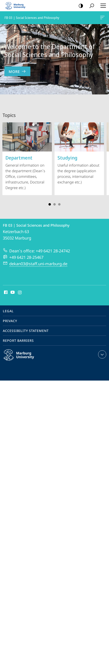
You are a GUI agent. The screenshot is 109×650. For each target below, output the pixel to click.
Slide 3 (54, 204)
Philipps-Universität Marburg (23, 358)
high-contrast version (79, 6)
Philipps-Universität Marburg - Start (17, 5)
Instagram (20, 292)
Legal (8, 311)
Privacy (10, 321)
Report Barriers (18, 340)
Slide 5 (59, 204)
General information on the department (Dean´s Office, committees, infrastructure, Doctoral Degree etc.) (27, 156)
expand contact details (101, 354)
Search (90, 6)
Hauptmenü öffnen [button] (102, 5)
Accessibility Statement (26, 331)
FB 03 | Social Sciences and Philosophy (102, 18)
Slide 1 (49, 204)
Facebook (5, 292)
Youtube (12, 292)
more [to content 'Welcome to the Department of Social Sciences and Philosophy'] (17, 71)
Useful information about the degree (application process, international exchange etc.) (79, 153)
